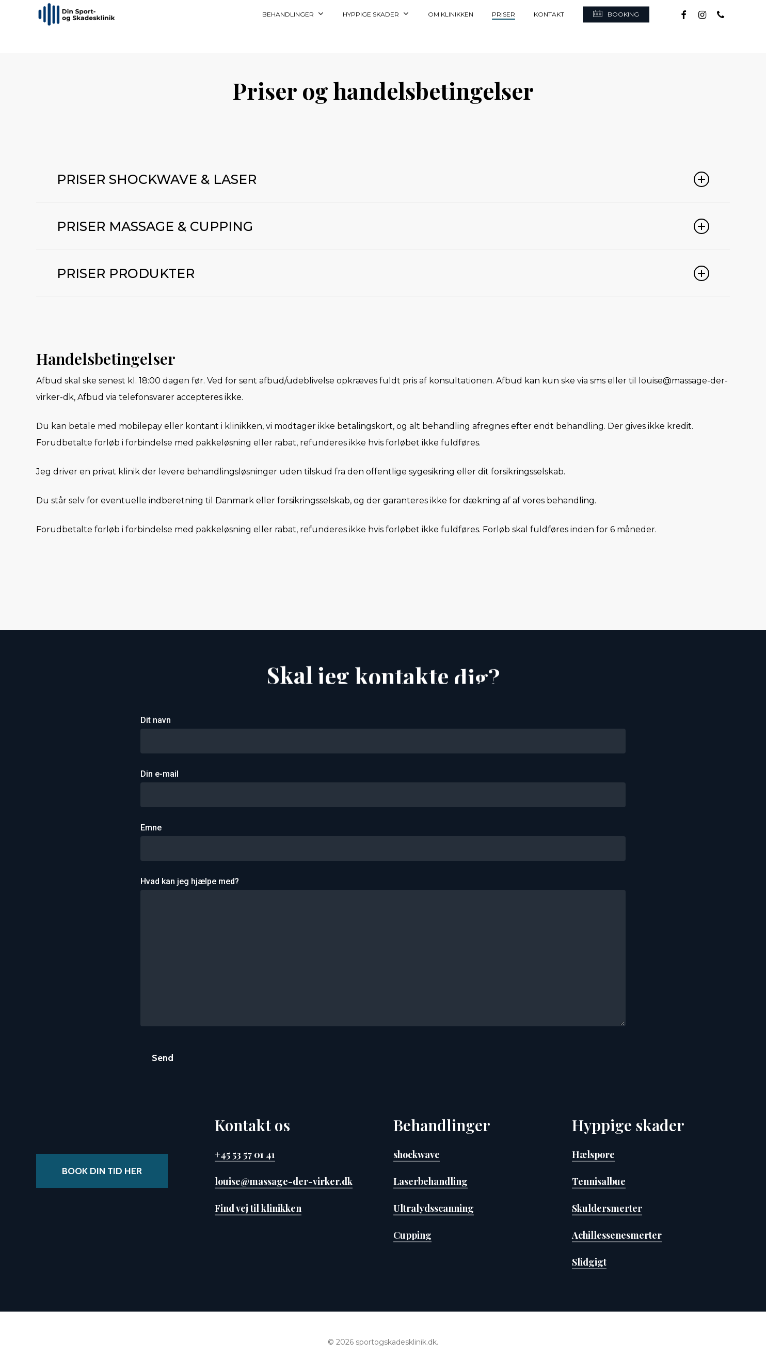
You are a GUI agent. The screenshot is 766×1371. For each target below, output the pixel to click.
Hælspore (593, 1154)
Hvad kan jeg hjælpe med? (383, 954)
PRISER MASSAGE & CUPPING (383, 226)
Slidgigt (589, 1262)
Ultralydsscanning (433, 1208)
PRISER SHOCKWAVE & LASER (383, 179)
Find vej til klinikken (258, 1208)
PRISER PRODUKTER (383, 273)
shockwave (416, 1154)
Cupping (412, 1235)
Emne (383, 842)
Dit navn (383, 734)
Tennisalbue (599, 1181)
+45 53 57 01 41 (245, 1154)
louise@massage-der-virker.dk (284, 1181)
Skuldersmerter (607, 1208)
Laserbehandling (430, 1181)
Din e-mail (383, 788)
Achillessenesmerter (617, 1235)
